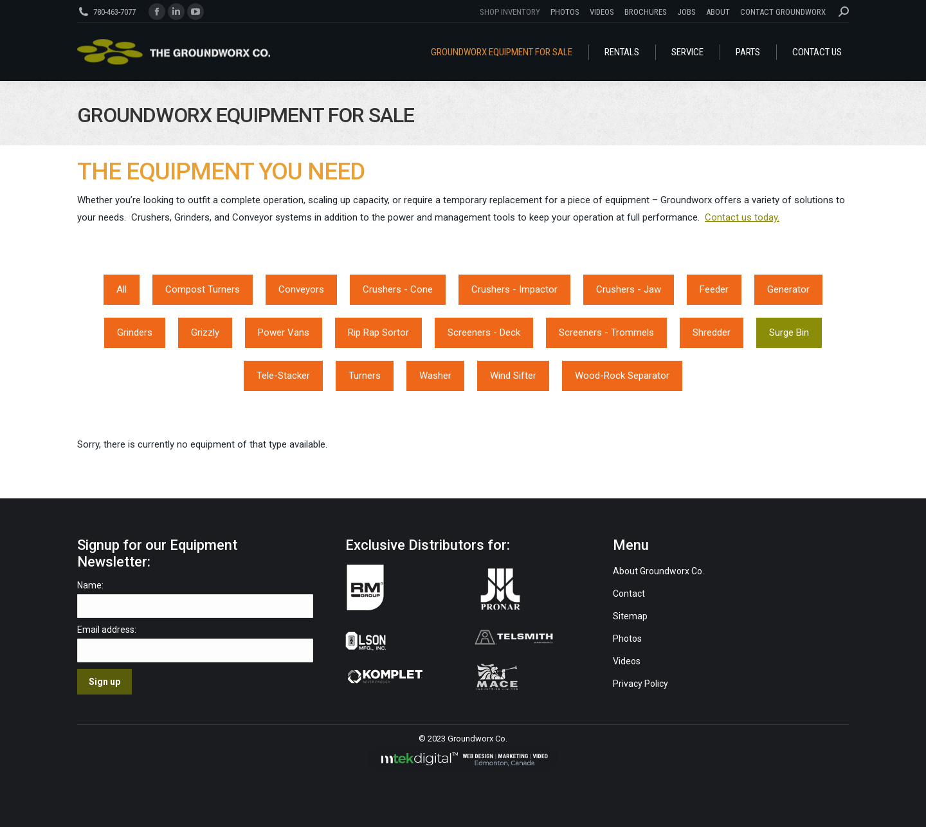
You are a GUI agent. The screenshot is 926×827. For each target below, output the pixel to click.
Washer (435, 375)
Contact (629, 593)
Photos (627, 638)
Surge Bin (789, 332)
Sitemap (630, 616)
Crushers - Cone (398, 289)
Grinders (134, 332)
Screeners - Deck (484, 332)
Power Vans (283, 332)
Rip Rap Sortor (378, 332)
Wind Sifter (513, 375)
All (121, 289)
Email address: (106, 629)
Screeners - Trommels (606, 332)
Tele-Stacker (283, 375)
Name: (90, 585)
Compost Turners (202, 289)
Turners (365, 375)
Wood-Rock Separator (622, 375)
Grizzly (205, 332)
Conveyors (301, 289)
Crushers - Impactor (514, 289)
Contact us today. (742, 217)
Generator (788, 289)
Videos (627, 661)
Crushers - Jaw (628, 289)
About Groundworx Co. (658, 571)
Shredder (712, 332)
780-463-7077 (114, 12)
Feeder (714, 289)
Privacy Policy (640, 683)
